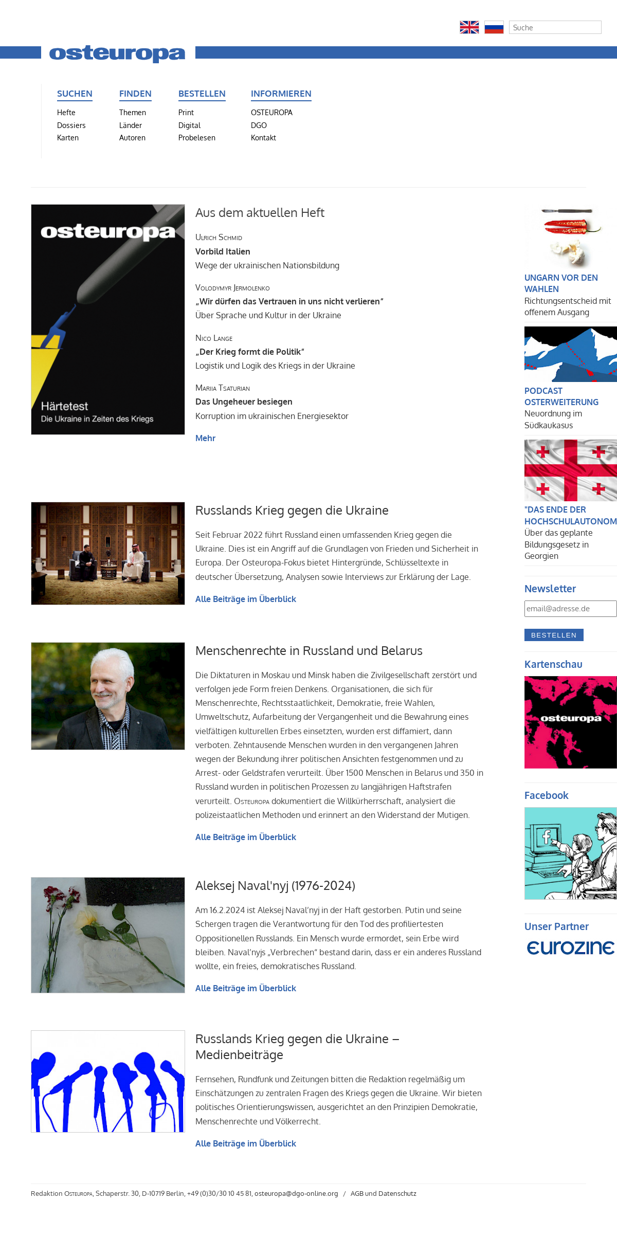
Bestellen (554, 635)
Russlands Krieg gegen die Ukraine (292, 510)
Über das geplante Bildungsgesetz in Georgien (558, 544)
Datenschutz (397, 1193)
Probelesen (196, 137)
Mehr (205, 438)
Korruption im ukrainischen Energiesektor (272, 402)
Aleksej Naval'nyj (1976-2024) (275, 885)
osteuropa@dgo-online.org (296, 1193)
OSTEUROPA (272, 112)
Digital (189, 125)
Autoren (132, 137)
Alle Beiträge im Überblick (245, 599)
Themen (132, 112)
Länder (130, 125)
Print (186, 112)
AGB (357, 1193)
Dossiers (71, 125)
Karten (68, 137)
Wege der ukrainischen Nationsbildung (267, 251)
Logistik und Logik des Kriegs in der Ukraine (275, 352)
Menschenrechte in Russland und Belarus (309, 650)
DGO (259, 125)
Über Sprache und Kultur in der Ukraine (289, 301)
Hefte (66, 112)
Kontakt (263, 137)
